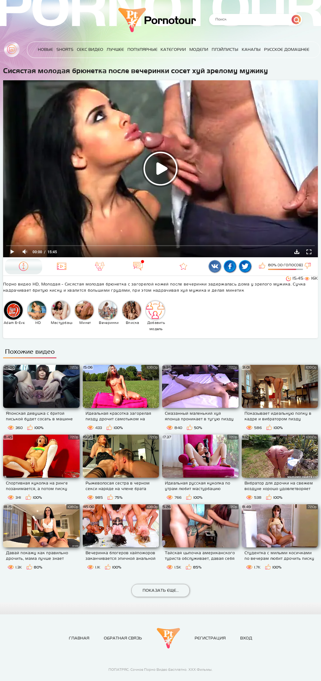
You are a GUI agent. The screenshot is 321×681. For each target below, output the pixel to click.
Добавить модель (155, 316)
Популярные (142, 49)
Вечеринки (109, 313)
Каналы (251, 49)
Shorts (64, 49)
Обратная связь (123, 638)
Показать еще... (161, 590)
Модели (198, 49)
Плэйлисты (225, 49)
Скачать (296, 251)
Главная (12, 49)
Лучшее (115, 49)
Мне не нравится (308, 266)
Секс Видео (90, 49)
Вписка (131, 313)
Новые (45, 49)
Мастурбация (62, 313)
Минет (84, 313)
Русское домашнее (286, 49)
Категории (173, 49)
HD (37, 313)
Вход (246, 638)
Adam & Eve (14, 313)
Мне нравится (262, 266)
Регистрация (210, 638)
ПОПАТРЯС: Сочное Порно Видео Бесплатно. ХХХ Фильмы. (160, 669)
